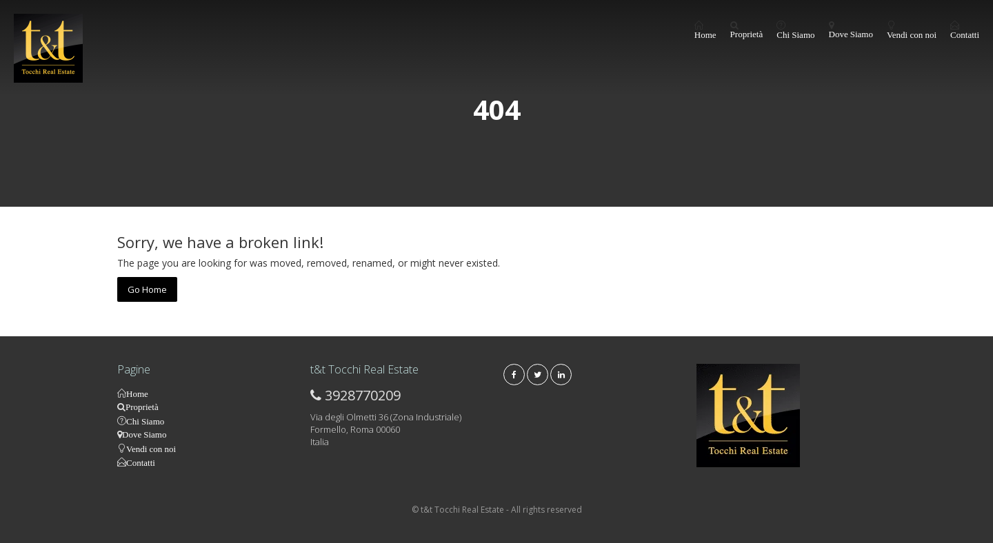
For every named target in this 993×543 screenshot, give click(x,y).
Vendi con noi (911, 34)
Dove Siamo (851, 34)
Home (705, 34)
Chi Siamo (795, 34)
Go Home (147, 289)
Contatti (964, 34)
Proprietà (746, 34)
